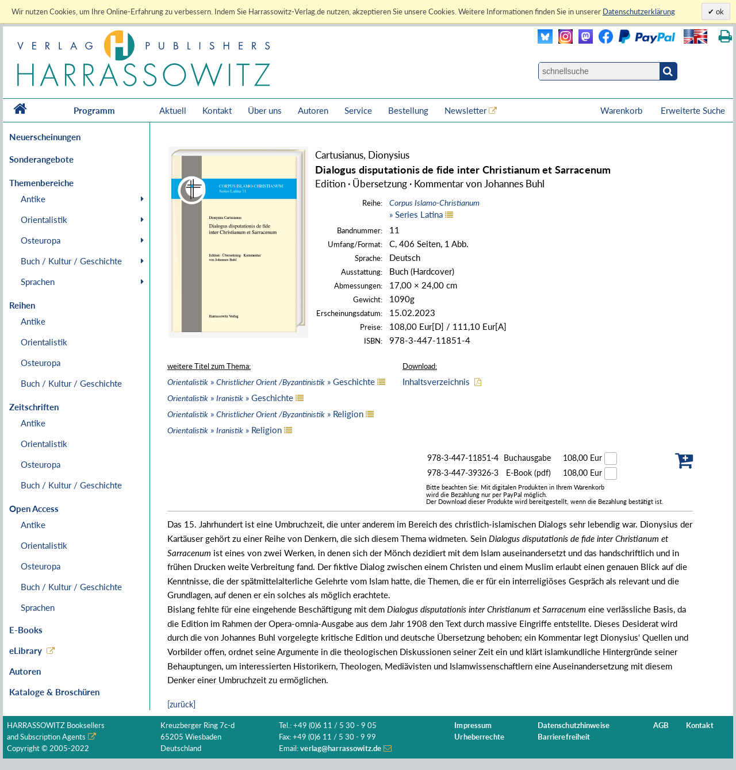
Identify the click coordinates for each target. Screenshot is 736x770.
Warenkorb (622, 110)
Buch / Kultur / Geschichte (71, 261)
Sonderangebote (41, 159)
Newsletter (465, 110)
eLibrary (25, 650)
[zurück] (181, 704)
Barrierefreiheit (564, 737)
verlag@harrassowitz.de (340, 748)
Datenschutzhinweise (574, 725)
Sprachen (38, 281)
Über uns (265, 110)
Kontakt (217, 110)
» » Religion (265, 414)
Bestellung (408, 110)
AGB (661, 725)
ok (719, 11)
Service (358, 110)
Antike (33, 199)
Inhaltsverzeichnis (436, 381)
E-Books (26, 630)
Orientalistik (44, 219)
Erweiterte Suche (693, 110)
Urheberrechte (479, 737)
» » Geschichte (271, 381)
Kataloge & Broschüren (54, 692)
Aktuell (172, 110)
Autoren (313, 110)
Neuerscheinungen (44, 137)
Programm (94, 110)
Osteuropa (40, 240)
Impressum (473, 725)
